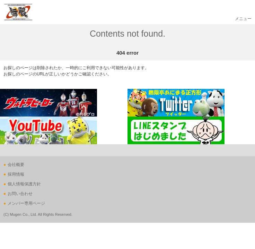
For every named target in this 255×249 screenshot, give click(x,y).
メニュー (243, 18)
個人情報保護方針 (24, 184)
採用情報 (16, 174)
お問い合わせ (20, 193)
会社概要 (16, 164)
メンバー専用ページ (26, 203)
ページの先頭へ (14, 161)
